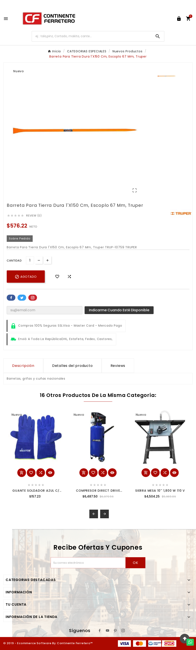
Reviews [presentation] (118, 365)
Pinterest (32, 298)
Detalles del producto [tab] (72, 365)
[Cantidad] (30, 260)
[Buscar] (91, 36)
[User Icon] (179, 18)
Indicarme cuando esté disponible (119, 310)
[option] (166, 76)
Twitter (22, 298)
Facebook (11, 298)
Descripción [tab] (23, 365)
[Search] (158, 36)
